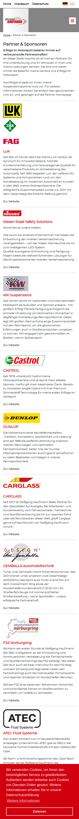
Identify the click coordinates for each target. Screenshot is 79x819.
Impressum (21, 4)
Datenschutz (40, 4)
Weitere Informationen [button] (23, 800)
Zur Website (11, 201)
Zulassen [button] (39, 811)
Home (7, 4)
